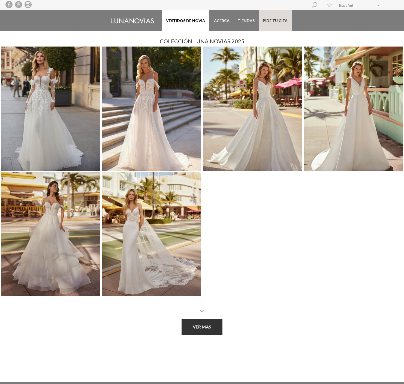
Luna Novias (132, 20)
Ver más (202, 324)
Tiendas (246, 20)
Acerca (222, 20)
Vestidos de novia (185, 20)
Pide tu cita (275, 20)
